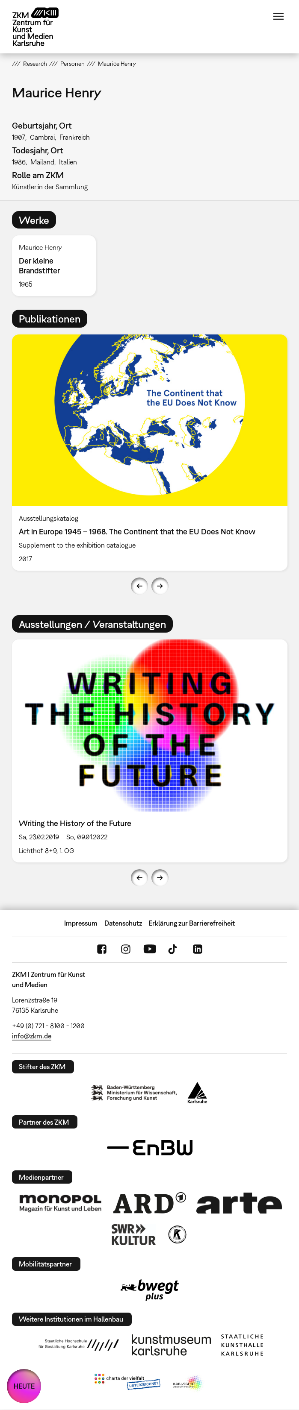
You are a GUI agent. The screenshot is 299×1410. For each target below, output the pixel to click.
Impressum (81, 923)
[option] (57, 265)
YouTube (149, 949)
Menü (278, 16)
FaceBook (101, 949)
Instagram (125, 949)
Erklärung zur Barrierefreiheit (191, 923)
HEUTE (24, 1386)
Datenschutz (123, 923)
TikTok (173, 949)
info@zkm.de (31, 1036)
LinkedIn (197, 949)
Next (160, 586)
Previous (139, 586)
